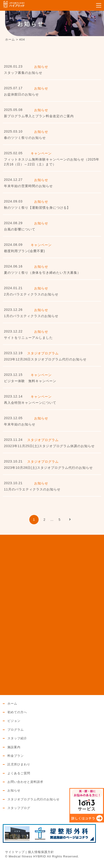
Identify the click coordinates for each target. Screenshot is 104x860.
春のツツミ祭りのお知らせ (25, 138)
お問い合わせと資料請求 (25, 782)
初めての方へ (17, 712)
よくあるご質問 (18, 773)
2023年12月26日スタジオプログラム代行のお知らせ (45, 359)
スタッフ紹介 (17, 738)
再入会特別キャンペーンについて (30, 402)
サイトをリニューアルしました (28, 337)
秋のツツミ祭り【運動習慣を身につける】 (37, 207)
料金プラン (15, 755)
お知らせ (13, 790)
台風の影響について (19, 229)
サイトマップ (15, 852)
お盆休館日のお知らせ (21, 94)
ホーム (12, 703)
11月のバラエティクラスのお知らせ (32, 489)
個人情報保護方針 (41, 852)
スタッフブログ (18, 808)
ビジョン (13, 721)
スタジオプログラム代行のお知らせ (33, 799)
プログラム (15, 729)
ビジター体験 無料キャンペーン (30, 381)
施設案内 (13, 747)
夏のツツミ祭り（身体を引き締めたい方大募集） (42, 272)
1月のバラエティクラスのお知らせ (31, 316)
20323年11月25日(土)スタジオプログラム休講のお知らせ (49, 446)
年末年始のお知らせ (19, 424)
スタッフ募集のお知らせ (23, 73)
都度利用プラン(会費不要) (24, 251)
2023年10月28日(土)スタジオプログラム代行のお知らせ (48, 467)
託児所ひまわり (18, 764)
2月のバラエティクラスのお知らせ (31, 294)
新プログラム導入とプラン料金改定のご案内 (39, 116)
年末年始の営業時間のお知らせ (28, 186)
